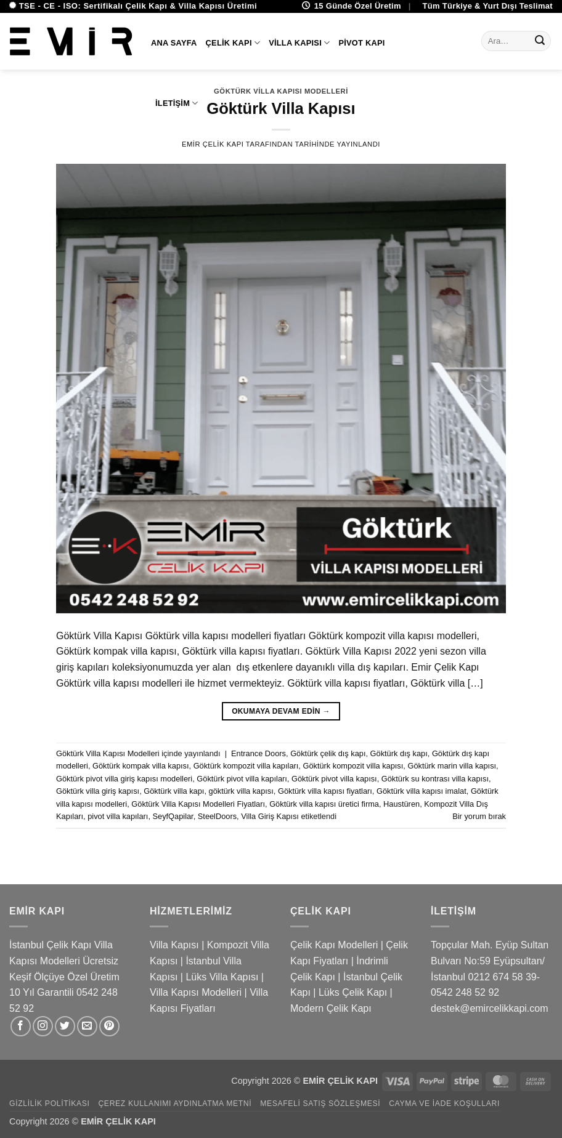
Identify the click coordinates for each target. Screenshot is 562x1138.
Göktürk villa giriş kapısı (97, 791)
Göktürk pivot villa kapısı (334, 778)
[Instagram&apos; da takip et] (43, 1026)
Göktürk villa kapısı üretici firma (324, 804)
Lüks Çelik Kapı (353, 992)
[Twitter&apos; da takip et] (65, 1026)
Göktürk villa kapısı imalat (421, 791)
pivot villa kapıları (118, 816)
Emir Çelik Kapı (212, 144)
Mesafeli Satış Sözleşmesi (320, 1103)
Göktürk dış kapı (399, 753)
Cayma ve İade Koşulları (444, 1103)
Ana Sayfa (174, 42)
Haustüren (401, 804)
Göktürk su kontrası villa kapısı (435, 778)
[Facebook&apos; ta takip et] (20, 1026)
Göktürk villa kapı (174, 791)
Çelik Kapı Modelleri (334, 945)
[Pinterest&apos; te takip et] (109, 1026)
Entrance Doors (258, 753)
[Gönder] (539, 41)
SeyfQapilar (173, 816)
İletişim (176, 103)
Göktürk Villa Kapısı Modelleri (108, 753)
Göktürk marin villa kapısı (451, 765)
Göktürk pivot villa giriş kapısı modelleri (124, 778)
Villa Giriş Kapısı (270, 816)
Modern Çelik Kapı (331, 1008)
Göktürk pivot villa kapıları (242, 778)
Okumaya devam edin (281, 711)
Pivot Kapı (361, 42)
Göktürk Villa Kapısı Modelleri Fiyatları (198, 804)
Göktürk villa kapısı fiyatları (325, 791)
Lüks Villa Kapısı (221, 977)
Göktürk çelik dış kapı (327, 753)
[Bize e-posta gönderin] (87, 1026)
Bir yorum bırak (479, 816)
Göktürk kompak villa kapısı (140, 765)
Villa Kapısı (299, 43)
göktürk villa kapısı (241, 791)
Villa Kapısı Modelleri (196, 992)
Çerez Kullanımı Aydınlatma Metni (174, 1103)
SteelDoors (217, 816)
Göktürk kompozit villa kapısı (353, 765)
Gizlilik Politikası (49, 1103)
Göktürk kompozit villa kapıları (246, 765)
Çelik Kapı (233, 43)
